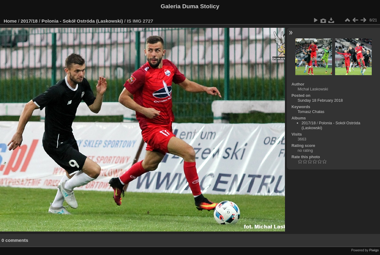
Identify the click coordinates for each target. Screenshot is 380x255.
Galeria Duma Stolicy (190, 6)
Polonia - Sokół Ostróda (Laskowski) (82, 21)
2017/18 (29, 21)
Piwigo (374, 250)
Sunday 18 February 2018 (320, 100)
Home (10, 21)
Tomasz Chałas (310, 111)
